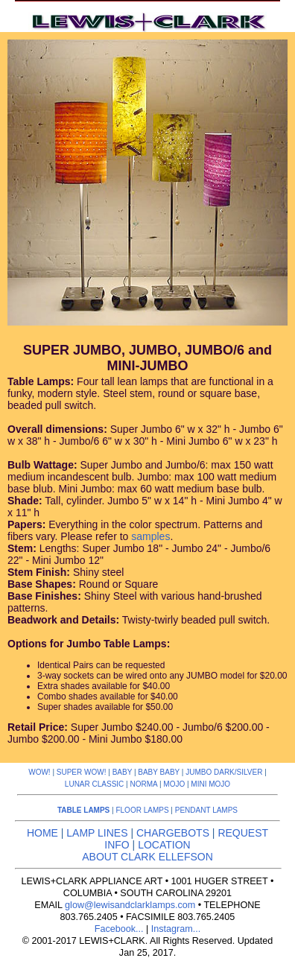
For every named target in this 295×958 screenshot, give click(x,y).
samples (150, 536)
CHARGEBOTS (172, 833)
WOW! (39, 772)
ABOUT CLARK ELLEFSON (147, 857)
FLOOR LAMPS (141, 810)
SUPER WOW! (82, 772)
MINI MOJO (210, 784)
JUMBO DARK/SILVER (223, 772)
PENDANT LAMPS (206, 810)
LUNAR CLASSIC (94, 784)
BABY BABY (159, 772)
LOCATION (164, 845)
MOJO (174, 784)
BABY (122, 772)
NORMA (143, 784)
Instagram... (176, 929)
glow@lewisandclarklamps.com (130, 905)
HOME (42, 833)
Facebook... (119, 929)
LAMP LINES (96, 833)
